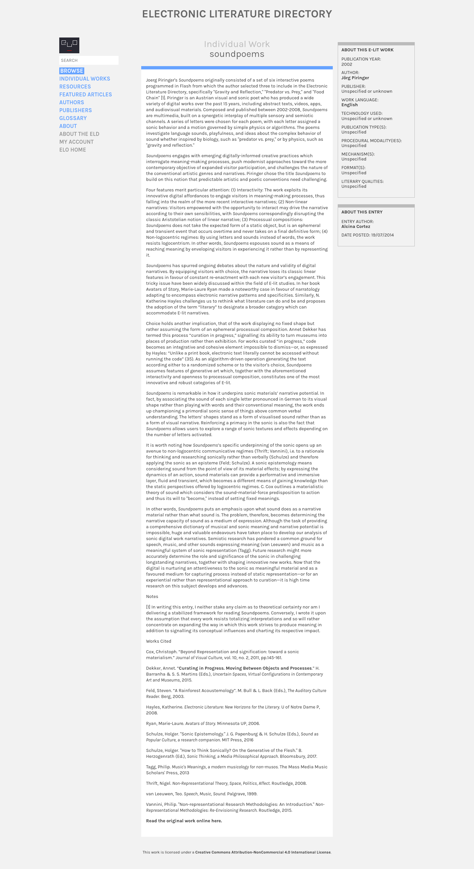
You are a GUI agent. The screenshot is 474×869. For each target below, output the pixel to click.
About (68, 126)
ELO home (72, 150)
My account (76, 142)
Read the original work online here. (184, 821)
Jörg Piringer (355, 78)
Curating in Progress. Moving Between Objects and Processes (245, 668)
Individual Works (84, 79)
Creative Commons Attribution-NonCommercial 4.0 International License (262, 852)
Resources (75, 87)
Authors (71, 102)
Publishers (75, 110)
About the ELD (79, 134)
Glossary (73, 118)
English (349, 105)
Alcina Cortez (355, 226)
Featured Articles (85, 94)
